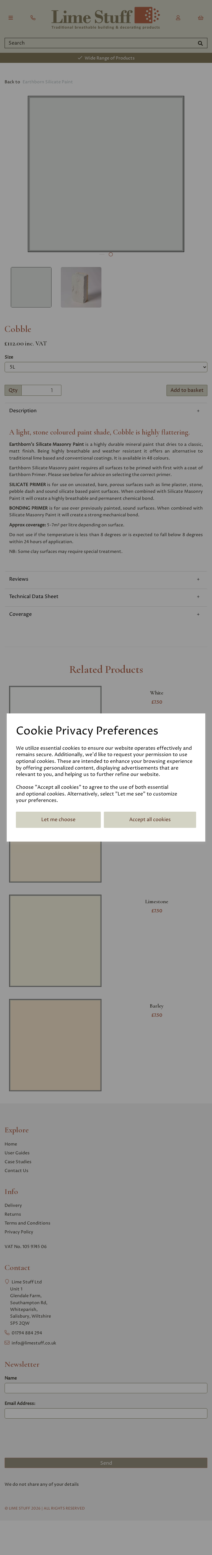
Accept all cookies (150, 819)
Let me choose (58, 819)
